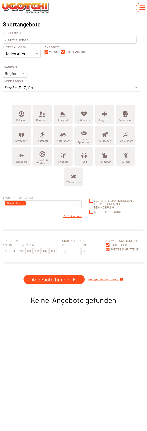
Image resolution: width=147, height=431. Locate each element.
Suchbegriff (12, 33)
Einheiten (10, 240)
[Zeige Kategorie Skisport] (63, 156)
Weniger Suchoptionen (106, 279)
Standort (10, 67)
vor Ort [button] (53, 51)
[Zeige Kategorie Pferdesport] (104, 135)
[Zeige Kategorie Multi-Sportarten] (83, 135)
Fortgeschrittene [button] (124, 249)
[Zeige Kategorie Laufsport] (42, 135)
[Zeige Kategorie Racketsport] (125, 135)
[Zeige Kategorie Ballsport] (21, 114)
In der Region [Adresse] (13, 81)
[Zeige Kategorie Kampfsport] (125, 114)
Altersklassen (14, 47)
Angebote (52, 47)
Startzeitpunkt (74, 240)
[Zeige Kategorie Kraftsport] (21, 135)
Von (65, 245)
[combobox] (22, 54)
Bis (83, 245)
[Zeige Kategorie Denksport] (42, 114)
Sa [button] (45, 251)
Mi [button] (21, 251)
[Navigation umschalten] (142, 8)
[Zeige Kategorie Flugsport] (104, 114)
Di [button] (14, 251)
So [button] (53, 251)
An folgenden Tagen (18, 245)
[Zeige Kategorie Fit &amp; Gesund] (83, 114)
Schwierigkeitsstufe (122, 240)
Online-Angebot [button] (76, 51)
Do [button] (29, 251)
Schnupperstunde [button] (108, 211)
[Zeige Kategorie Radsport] (21, 156)
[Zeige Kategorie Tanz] (83, 156)
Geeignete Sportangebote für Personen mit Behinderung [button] (114, 204)
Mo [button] (7, 251)
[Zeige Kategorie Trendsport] (104, 156)
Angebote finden (54, 279)
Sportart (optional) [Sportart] (18, 197)
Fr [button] (37, 251)
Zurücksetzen (72, 216)
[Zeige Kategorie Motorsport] (63, 135)
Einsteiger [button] (118, 245)
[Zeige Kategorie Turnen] (125, 156)
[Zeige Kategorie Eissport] (63, 114)
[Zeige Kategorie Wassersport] (73, 176)
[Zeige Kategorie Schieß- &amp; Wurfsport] (42, 156)
